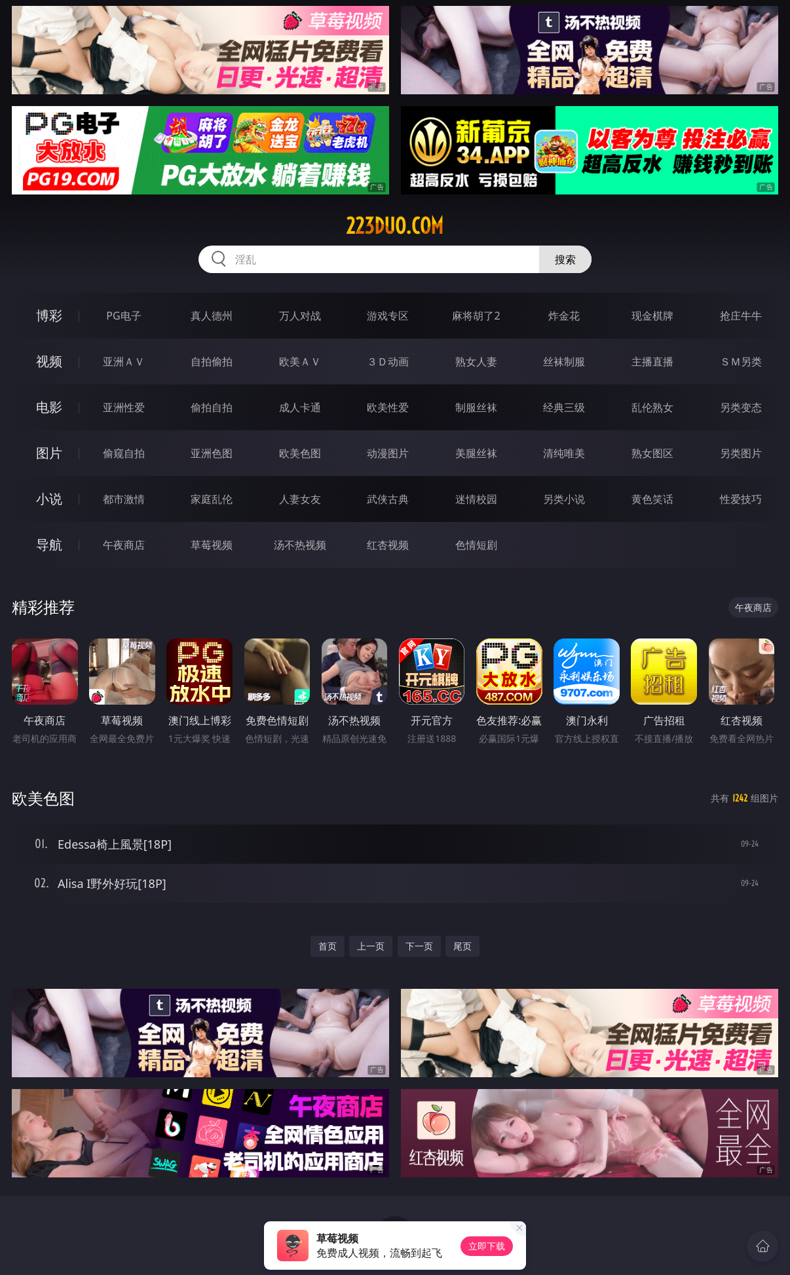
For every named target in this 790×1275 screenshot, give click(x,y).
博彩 (49, 315)
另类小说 (564, 499)
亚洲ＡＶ (124, 361)
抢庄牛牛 (741, 315)
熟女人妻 (476, 361)
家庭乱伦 (212, 499)
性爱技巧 (741, 499)
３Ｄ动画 (388, 361)
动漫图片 (388, 453)
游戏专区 (388, 315)
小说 (49, 499)
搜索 (565, 259)
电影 (49, 407)
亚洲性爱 (124, 407)
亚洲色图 (212, 453)
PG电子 (123, 315)
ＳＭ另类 (741, 361)
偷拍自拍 (212, 407)
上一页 (371, 946)
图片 (49, 453)
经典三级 (564, 407)
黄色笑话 (652, 499)
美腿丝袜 (476, 453)
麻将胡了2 (476, 315)
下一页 (419, 946)
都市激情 (124, 499)
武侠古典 (388, 499)
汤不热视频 (300, 545)
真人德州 (212, 315)
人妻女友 (300, 499)
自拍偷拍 (212, 361)
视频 (49, 361)
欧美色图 (300, 453)
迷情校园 (476, 499)
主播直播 (652, 361)
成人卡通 (300, 407)
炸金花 (564, 315)
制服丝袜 (476, 407)
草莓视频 (212, 545)
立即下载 (486, 1246)
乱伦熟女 (652, 407)
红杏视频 (388, 545)
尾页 (462, 946)
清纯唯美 (564, 453)
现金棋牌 (652, 315)
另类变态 (741, 407)
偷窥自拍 (124, 453)
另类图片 (741, 453)
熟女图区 (652, 453)
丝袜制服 (564, 361)
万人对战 (300, 315)
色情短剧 (476, 545)
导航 (49, 544)
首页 (327, 946)
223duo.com (394, 226)
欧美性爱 (388, 407)
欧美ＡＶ (300, 361)
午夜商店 (124, 545)
